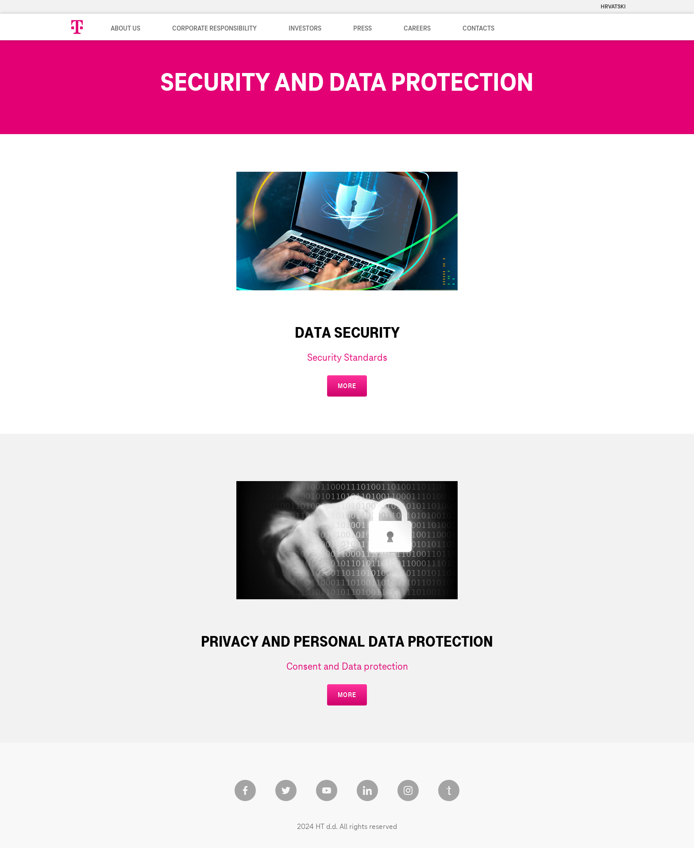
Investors (305, 28)
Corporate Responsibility (214, 28)
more (347, 386)
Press (362, 28)
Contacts (478, 28)
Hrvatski (613, 7)
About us (125, 28)
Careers (417, 28)
